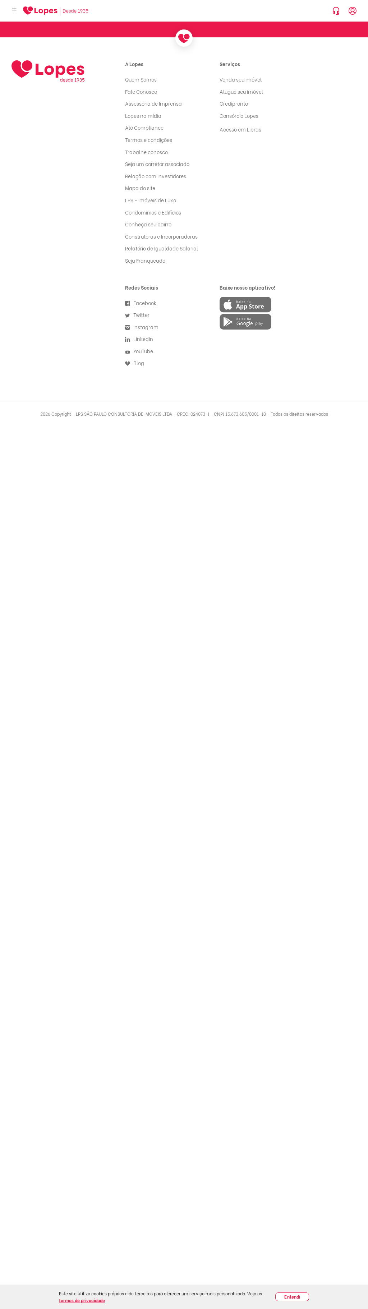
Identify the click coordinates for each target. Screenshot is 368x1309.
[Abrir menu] (14, 10)
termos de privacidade (82, 1300)
